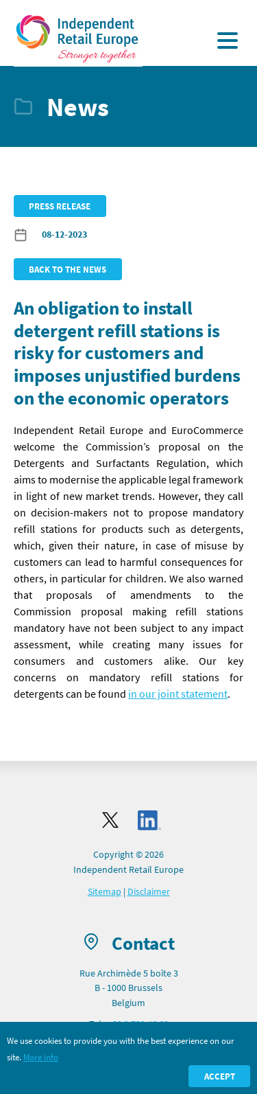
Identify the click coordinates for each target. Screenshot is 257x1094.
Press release (59, 206)
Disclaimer (148, 891)
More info (40, 1056)
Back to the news (67, 269)
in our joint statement (178, 693)
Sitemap (104, 891)
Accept (219, 1076)
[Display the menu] (227, 40)
